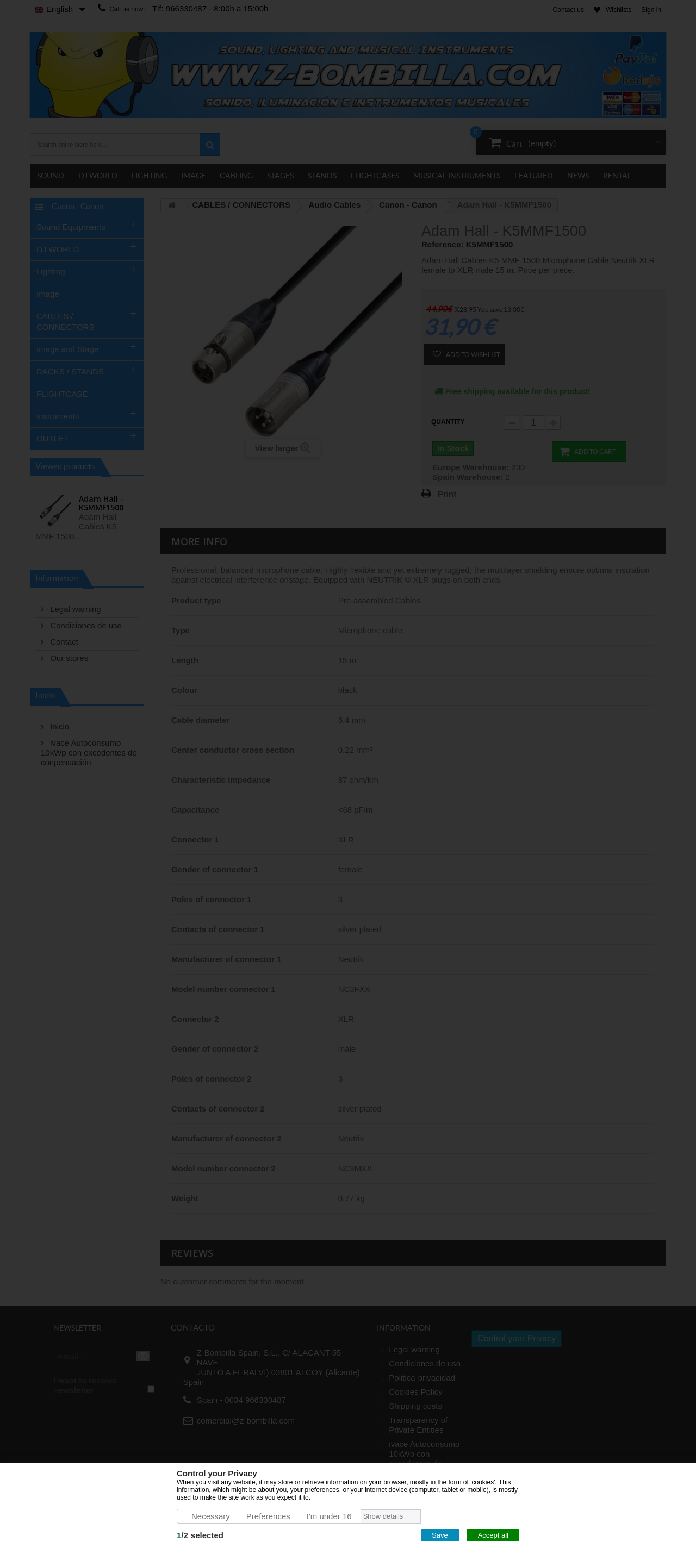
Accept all (493, 1535)
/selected (200, 1535)
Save (440, 1535)
